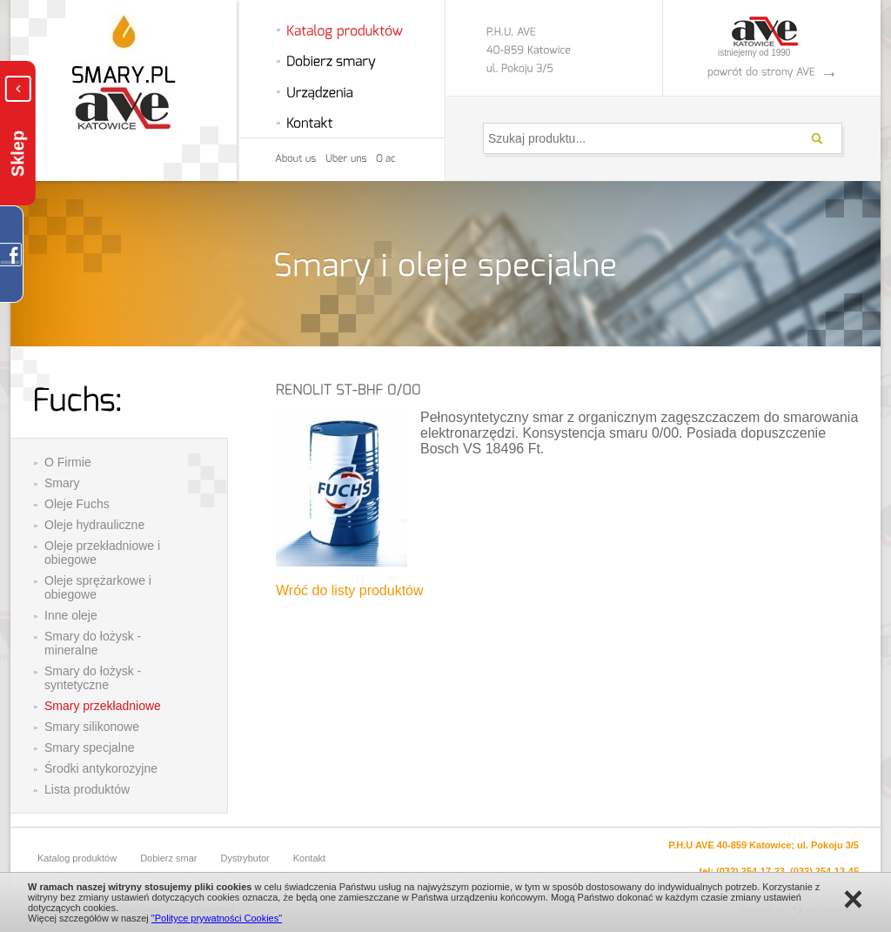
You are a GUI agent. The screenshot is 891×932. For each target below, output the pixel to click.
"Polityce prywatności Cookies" (216, 918)
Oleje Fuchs (77, 504)
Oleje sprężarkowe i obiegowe (97, 587)
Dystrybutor (245, 858)
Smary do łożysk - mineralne (92, 643)
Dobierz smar (168, 858)
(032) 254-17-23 (750, 871)
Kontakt (309, 858)
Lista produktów (87, 789)
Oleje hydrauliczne (94, 525)
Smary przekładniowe (102, 706)
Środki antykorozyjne (100, 768)
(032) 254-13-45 (824, 871)
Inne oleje (70, 615)
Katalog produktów (77, 858)
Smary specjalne (89, 747)
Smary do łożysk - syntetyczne (92, 678)
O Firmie (67, 462)
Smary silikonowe (91, 727)
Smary (61, 483)
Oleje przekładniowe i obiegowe (102, 553)
